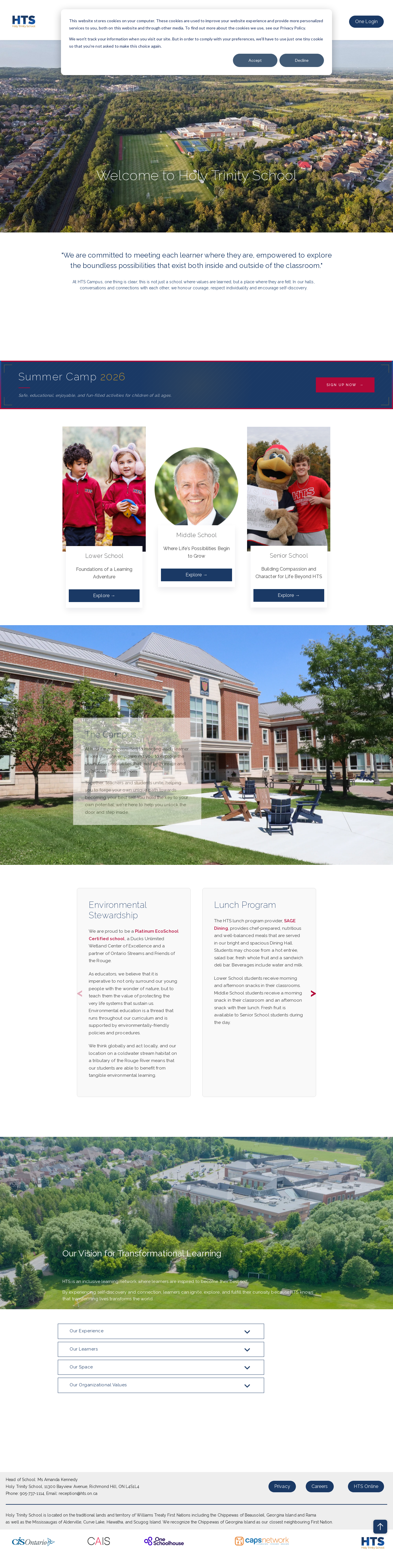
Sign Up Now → (345, 385)
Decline (302, 60)
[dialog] (196, 42)
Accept (255, 60)
